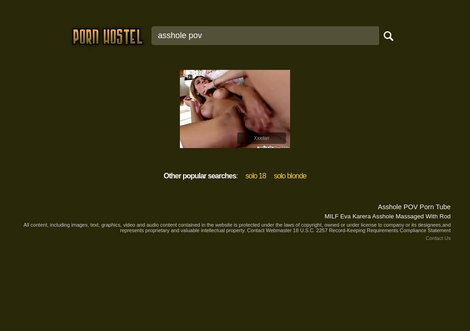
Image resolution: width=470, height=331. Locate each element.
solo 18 (256, 176)
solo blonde (290, 176)
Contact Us (438, 238)
